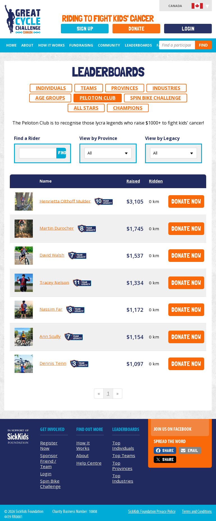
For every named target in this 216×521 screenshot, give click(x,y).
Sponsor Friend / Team (49, 461)
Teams (89, 88)
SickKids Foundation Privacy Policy (152, 511)
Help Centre (89, 463)
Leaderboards (138, 45)
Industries (166, 88)
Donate (136, 29)
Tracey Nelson (54, 282)
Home (11, 45)
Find (203, 45)
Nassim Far (51, 309)
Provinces (124, 88)
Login (188, 29)
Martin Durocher (57, 228)
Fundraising (81, 45)
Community (109, 45)
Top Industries (122, 478)
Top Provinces (122, 465)
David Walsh (52, 255)
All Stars (86, 108)
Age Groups (50, 97)
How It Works (51, 45)
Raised (133, 181)
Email (193, 450)
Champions (128, 108)
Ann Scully (50, 336)
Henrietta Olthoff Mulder (65, 201)
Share (168, 450)
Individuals (51, 88)
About (27, 45)
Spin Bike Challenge (155, 97)
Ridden (156, 181)
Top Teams (123, 455)
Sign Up (85, 29)
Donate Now (186, 201)
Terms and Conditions (197, 511)
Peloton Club (98, 97)
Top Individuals (123, 445)
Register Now (49, 445)
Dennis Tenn (53, 363)
